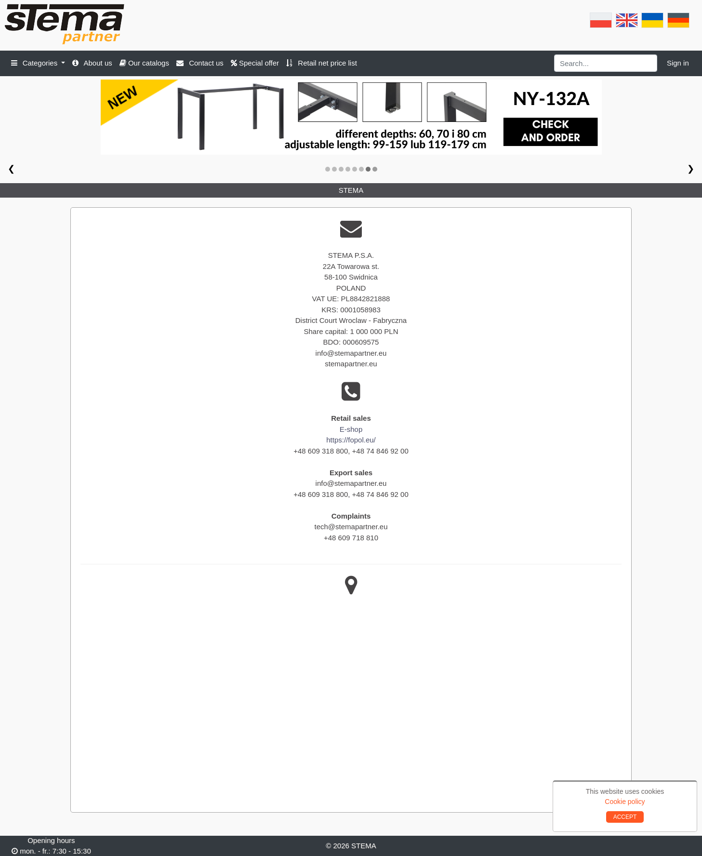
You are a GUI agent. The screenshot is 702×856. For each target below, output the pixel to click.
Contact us (200, 63)
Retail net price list (321, 63)
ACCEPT (625, 817)
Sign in (678, 63)
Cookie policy (625, 801)
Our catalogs (144, 63)
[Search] (606, 63)
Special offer (255, 63)
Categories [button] (35, 63)
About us (92, 63)
